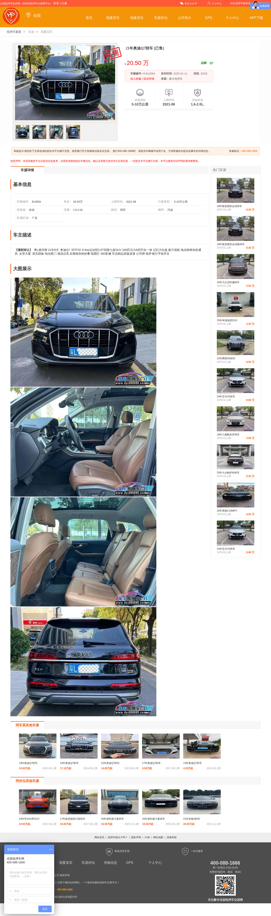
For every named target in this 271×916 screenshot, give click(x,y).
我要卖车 (137, 18)
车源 (31, 31)
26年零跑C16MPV (227, 510)
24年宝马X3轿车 (226, 396)
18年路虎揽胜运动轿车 (229, 206)
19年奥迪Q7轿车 (28, 763)
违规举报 (172, 837)
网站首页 (99, 837)
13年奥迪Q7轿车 (192, 763)
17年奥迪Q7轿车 (151, 763)
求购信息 (110, 862)
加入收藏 (136, 78)
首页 (89, 18)
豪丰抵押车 (176, 78)
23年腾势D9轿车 (226, 358)
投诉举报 (148, 78)
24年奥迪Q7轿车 (69, 763)
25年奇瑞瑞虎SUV (227, 320)
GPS (208, 18)
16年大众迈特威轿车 (228, 282)
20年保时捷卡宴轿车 (112, 818)
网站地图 (158, 837)
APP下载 (256, 18)
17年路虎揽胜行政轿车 (72, 818)
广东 (34, 217)
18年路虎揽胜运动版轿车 (231, 244)
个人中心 (214, 3)
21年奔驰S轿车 (191, 818)
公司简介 (184, 18)
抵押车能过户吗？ (118, 837)
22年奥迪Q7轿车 (110, 763)
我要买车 (113, 18)
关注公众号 (188, 3)
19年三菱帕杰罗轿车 (228, 434)
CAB (147, 837)
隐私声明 (136, 837)
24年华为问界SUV (29, 818)
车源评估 (160, 18)
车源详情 (27, 170)
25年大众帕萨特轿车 (228, 472)
